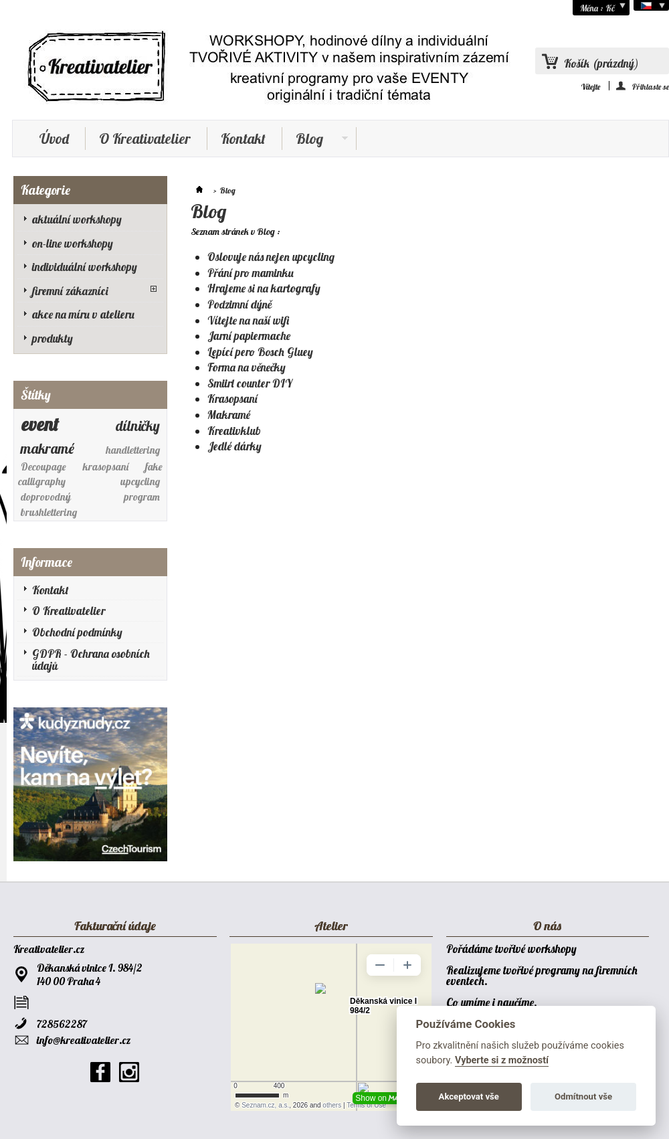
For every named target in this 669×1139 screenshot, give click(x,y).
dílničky (138, 425)
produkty (52, 338)
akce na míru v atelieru (83, 314)
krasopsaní (105, 466)
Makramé (228, 415)
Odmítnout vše (583, 1096)
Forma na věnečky (246, 367)
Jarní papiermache (248, 336)
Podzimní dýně (239, 304)
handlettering (133, 450)
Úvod (54, 138)
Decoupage (43, 466)
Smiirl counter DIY (249, 383)
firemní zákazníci (70, 291)
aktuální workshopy (77, 219)
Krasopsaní (232, 398)
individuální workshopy (84, 267)
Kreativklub (234, 431)
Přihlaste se (650, 86)
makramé (47, 448)
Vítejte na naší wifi (248, 320)
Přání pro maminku (250, 273)
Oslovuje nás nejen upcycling (270, 257)
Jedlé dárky (234, 446)
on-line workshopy (72, 243)
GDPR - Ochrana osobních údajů (91, 659)
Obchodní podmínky (77, 632)
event (40, 424)
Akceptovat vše (469, 1096)
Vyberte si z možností (502, 1060)
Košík (601, 63)
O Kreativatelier (145, 138)
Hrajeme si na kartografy (263, 288)
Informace (46, 562)
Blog (315, 140)
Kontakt (243, 138)
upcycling (140, 481)
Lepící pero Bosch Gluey (260, 352)
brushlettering (49, 512)
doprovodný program (91, 497)
